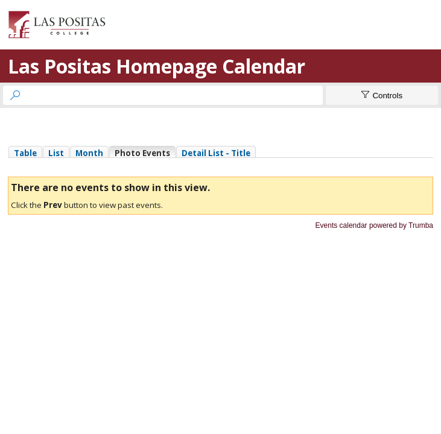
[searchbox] (174, 95)
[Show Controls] (382, 95)
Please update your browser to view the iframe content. (220, 152)
